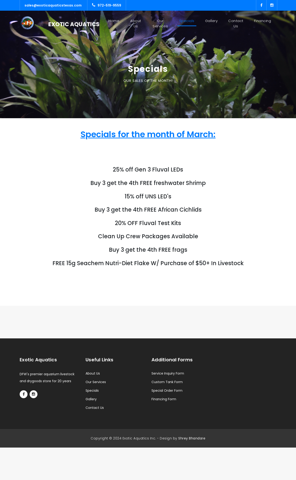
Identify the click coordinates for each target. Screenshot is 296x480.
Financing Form (163, 399)
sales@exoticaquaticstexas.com (53, 5)
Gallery (211, 20)
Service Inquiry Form (167, 373)
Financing (262, 20)
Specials (186, 20)
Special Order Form (166, 390)
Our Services (160, 23)
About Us (135, 23)
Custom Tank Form (167, 382)
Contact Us (236, 23)
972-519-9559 (106, 5)
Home (114, 20)
